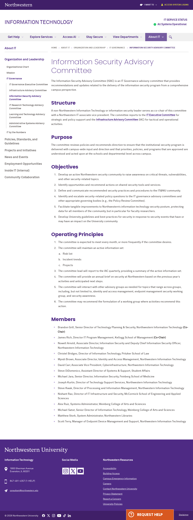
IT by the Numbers (16, 132)
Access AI (71, 37)
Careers (107, 484)
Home (54, 48)
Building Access (111, 473)
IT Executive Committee (160, 115)
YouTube (80, 471)
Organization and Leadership (24, 59)
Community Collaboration (22, 177)
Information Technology (39, 22)
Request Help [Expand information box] (150, 514)
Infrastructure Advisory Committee (28, 90)
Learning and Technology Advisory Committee (27, 116)
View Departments (127, 37)
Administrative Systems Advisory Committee (27, 125)
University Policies (112, 504)
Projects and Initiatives (20, 150)
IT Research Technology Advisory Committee (26, 107)
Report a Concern (112, 499)
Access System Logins (176, 5)
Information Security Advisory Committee (25, 98)
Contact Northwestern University (120, 489)
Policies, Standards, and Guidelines (21, 141)
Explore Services (43, 37)
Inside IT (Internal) (17, 170)
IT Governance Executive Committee (28, 84)
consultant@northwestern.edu (24, 491)
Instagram (65, 471)
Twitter (73, 471)
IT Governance (14, 79)
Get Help (15, 37)
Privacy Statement (112, 494)
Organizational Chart (18, 67)
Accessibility (109, 468)
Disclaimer (184, 515)
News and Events (16, 157)
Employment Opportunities (23, 163)
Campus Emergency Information (120, 479)
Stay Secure (96, 37)
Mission (11, 73)
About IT (156, 37)
